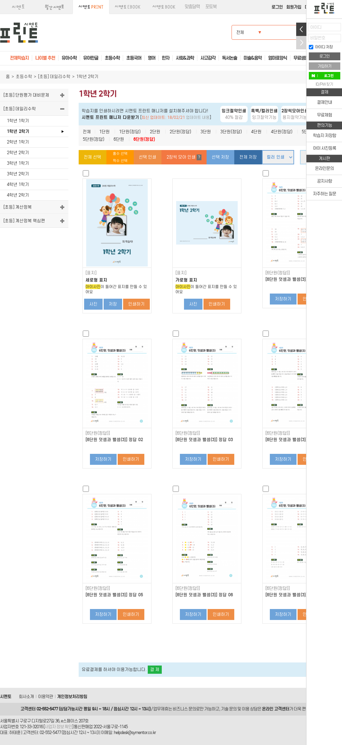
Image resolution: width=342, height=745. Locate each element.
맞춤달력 (192, 7)
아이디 (315, 27)
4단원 (256, 131)
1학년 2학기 (18, 131)
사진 (93, 304)
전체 (87, 131)
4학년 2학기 (18, 195)
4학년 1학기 (18, 184)
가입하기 (324, 66)
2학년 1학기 (18, 142)
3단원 (205, 131)
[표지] (91, 273)
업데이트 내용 (198, 117)
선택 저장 (220, 157)
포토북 (210, 7)
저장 (113, 304)
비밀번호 (317, 37)
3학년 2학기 (18, 173)
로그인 (277, 7)
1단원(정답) (130, 131)
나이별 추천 (45, 58)
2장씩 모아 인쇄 (184, 157)
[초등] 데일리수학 (54, 76)
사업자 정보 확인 (58, 726)
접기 (301, 42)
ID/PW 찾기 (324, 84)
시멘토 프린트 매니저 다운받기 (110, 117)
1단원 (104, 131)
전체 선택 (92, 157)
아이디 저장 (321, 47)
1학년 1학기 (18, 120)
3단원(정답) (231, 131)
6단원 (119, 139)
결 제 (154, 669)
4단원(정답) (281, 131)
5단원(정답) (93, 139)
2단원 (155, 131)
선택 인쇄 (147, 157)
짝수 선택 (120, 161)
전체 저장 (248, 157)
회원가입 (293, 7)
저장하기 (283, 298)
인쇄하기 (136, 304)
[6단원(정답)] (277, 273)
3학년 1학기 (18, 163)
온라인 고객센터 (275, 708)
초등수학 (24, 76)
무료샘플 (300, 58)
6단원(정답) (144, 139)
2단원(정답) (180, 131)
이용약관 (45, 696)
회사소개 (26, 696)
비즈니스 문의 (184, 708)
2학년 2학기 (18, 152)
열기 (301, 29)
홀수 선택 (120, 153)
